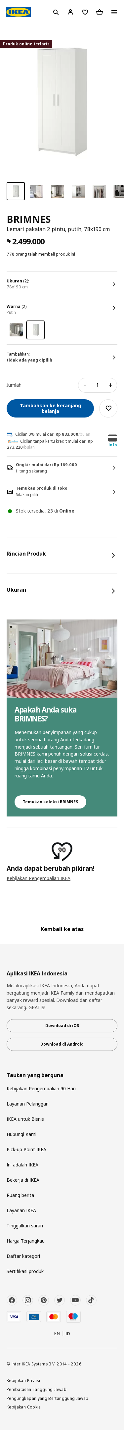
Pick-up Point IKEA (26, 1149)
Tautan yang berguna (35, 1075)
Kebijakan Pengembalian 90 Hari (41, 1088)
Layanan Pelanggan (28, 1104)
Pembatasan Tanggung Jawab (36, 1389)
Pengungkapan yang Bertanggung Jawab (48, 1398)
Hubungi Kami (21, 1134)
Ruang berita (20, 1195)
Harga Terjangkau (26, 1241)
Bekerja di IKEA (23, 1180)
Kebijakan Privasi (23, 1380)
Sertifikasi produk (25, 1271)
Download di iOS (62, 1025)
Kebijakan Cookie (24, 1406)
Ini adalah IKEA (22, 1164)
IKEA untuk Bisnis (25, 1119)
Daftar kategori (23, 1256)
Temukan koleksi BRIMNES (50, 802)
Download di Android (62, 1044)
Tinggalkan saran (25, 1225)
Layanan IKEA (21, 1210)
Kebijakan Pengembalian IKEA (38, 878)
